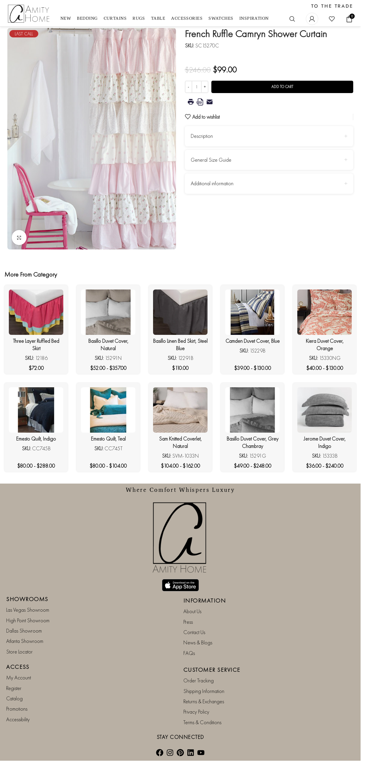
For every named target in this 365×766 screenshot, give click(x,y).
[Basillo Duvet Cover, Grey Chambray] (252, 410)
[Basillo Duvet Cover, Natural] (108, 312)
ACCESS (17, 667)
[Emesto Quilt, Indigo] (36, 410)
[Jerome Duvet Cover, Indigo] (324, 410)
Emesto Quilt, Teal (108, 438)
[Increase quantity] (204, 87)
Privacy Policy (196, 711)
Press (188, 621)
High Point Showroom (27, 620)
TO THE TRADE (332, 6)
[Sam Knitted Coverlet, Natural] (180, 410)
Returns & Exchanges (203, 701)
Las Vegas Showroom (27, 609)
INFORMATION (204, 600)
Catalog (14, 698)
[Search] (292, 19)
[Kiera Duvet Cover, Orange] (324, 312)
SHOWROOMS (27, 599)
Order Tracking (198, 680)
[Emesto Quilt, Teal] (108, 410)
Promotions (16, 708)
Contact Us (194, 632)
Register (13, 688)
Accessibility (18, 719)
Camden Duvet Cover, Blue (252, 340)
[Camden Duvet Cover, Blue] (252, 312)
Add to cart (282, 86)
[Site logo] (29, 14)
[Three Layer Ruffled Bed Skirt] (36, 312)
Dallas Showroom (24, 630)
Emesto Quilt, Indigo (36, 438)
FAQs (189, 653)
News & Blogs (197, 642)
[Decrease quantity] (188, 87)
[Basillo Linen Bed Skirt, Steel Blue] (180, 312)
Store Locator (19, 651)
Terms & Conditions (202, 722)
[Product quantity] (196, 87)
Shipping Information (203, 691)
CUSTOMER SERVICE (211, 670)
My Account (18, 677)
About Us (192, 611)
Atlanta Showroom (24, 641)
